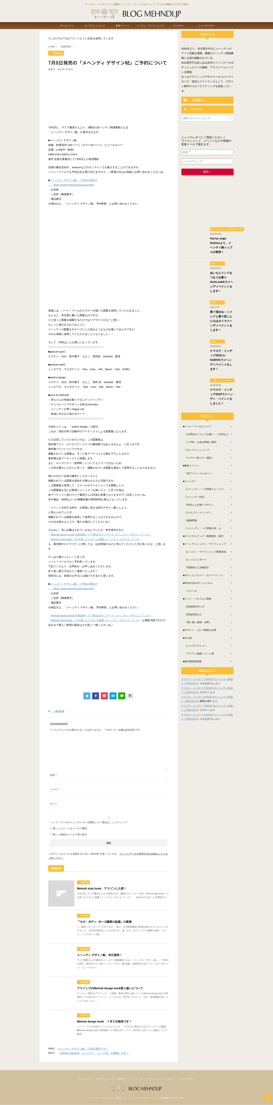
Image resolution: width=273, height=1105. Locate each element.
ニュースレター (206, 25)
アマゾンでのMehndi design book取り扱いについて (110, 988)
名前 (53, 775)
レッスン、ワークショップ (150, 25)
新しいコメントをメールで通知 (70, 828)
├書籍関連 (57, 711)
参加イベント (122, 25)
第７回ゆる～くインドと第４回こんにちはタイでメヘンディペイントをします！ (221, 320)
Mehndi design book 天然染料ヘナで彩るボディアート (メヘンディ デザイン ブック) (100, 534)
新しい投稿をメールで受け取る (70, 834)
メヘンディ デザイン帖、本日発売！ (99, 955)
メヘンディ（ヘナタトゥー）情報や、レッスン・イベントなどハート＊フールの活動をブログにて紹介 (136, 1098)
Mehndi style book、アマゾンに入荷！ (101, 888)
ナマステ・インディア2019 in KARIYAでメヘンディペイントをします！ (221, 359)
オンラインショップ (95, 25)
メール (54, 789)
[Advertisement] (108, 97)
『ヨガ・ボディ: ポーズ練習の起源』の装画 (104, 921)
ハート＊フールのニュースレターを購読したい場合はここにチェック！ (108, 820)
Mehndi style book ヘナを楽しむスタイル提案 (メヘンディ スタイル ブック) (95, 539)
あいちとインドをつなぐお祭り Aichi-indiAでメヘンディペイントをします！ (221, 281)
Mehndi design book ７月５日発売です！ (104, 1021)
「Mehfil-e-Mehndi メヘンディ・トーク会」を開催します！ (93, 1053)
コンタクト (178, 25)
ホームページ (67, 25)
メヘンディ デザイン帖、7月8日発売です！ (83, 1048)
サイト (53, 803)
